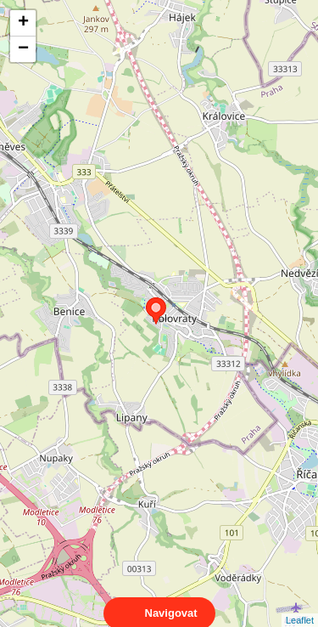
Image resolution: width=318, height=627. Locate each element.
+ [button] (23, 23)
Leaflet (300, 605)
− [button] (23, 49)
